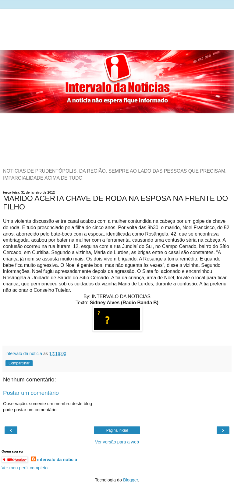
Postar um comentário (31, 393)
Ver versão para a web (117, 441)
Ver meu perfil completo (25, 467)
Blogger (130, 479)
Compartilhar (19, 363)
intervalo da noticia (57, 459)
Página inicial (117, 430)
